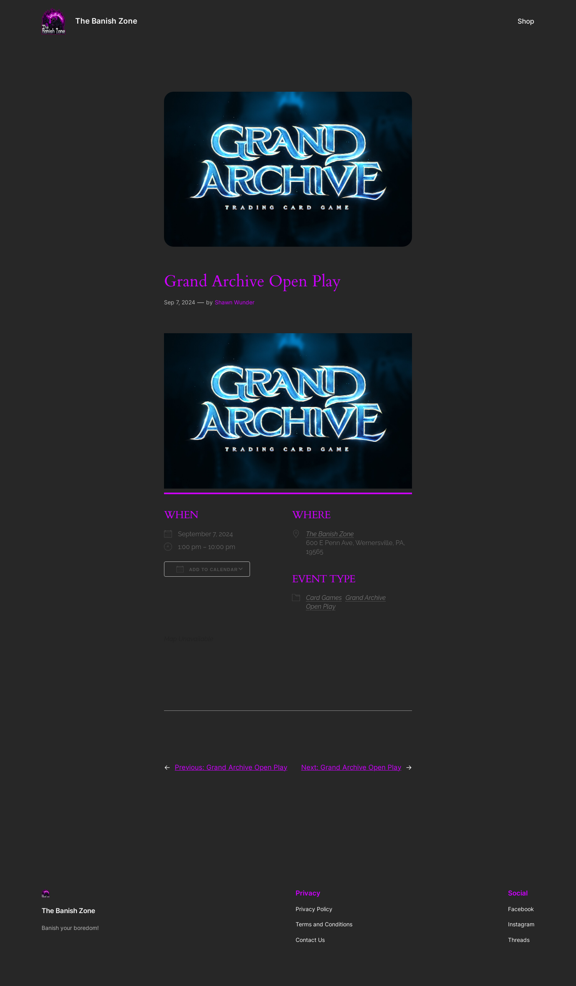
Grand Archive (366, 598)
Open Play (321, 606)
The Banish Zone (106, 21)
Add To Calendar (207, 569)
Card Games (324, 598)
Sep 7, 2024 (179, 302)
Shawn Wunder (234, 302)
